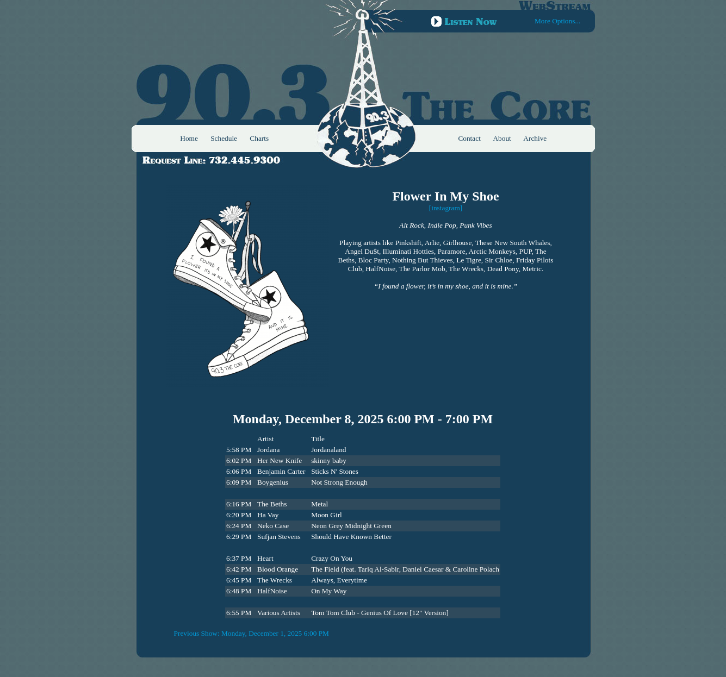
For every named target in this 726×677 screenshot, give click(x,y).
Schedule (223, 138)
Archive (535, 138)
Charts (259, 138)
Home (189, 138)
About (502, 138)
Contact (469, 138)
